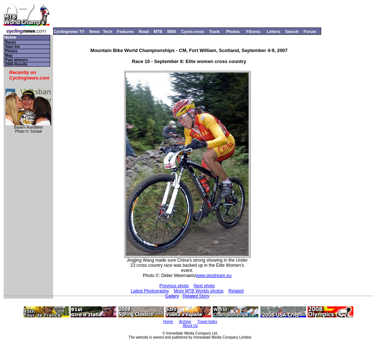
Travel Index (207, 322)
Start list (12, 47)
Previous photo (174, 285)
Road (144, 31)
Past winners (16, 60)
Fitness (253, 31)
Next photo (204, 285)
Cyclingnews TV (68, 31)
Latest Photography (150, 291)
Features (125, 31)
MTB (158, 31)
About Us (190, 326)
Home (10, 37)
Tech (107, 31)
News (94, 31)
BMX (171, 31)
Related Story (196, 296)
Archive (185, 322)
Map (8, 56)
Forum (310, 31)
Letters (274, 31)
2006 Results (16, 64)
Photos (233, 31)
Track (214, 31)
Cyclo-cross (192, 31)
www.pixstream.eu (213, 275)
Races (10, 42)
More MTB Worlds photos (199, 291)
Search (292, 31)
